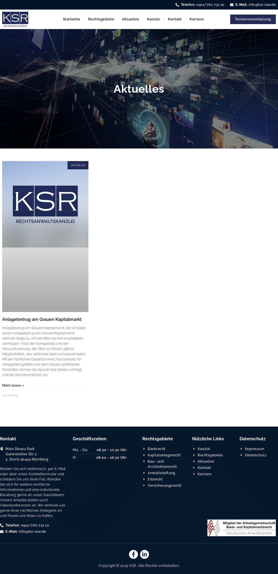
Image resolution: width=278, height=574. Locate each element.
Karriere (197, 19)
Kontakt (175, 19)
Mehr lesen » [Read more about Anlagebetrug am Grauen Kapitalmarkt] (13, 385)
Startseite (71, 19)
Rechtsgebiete (101, 19)
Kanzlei (153, 19)
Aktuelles (130, 19)
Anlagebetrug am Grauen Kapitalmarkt (42, 319)
